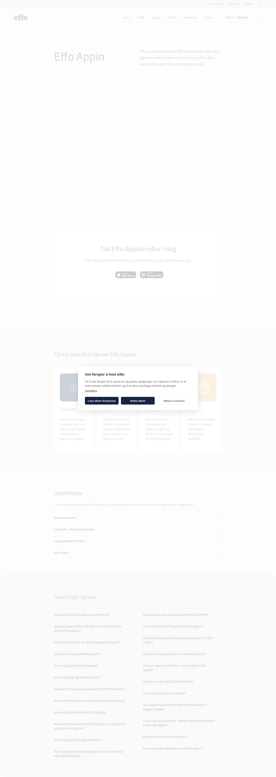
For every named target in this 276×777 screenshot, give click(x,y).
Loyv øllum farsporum (102, 400)
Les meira (91, 390)
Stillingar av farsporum (174, 401)
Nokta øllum (137, 400)
